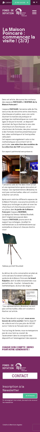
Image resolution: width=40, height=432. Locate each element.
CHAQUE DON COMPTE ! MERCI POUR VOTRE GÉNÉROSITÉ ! (18, 348)
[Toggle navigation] (34, 12)
